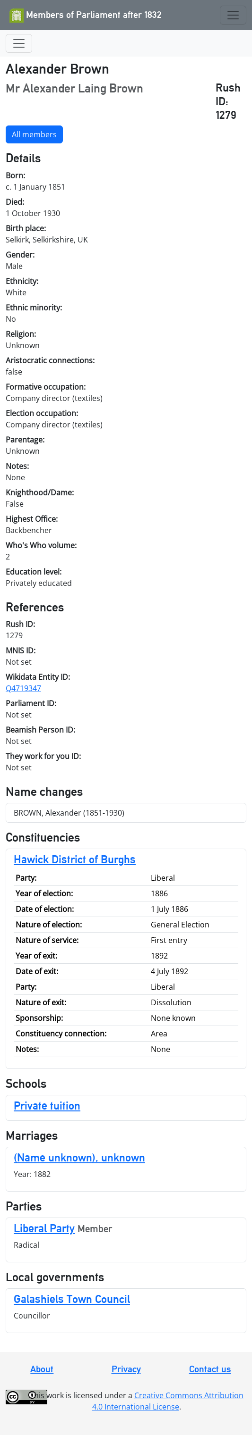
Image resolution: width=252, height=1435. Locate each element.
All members (34, 134)
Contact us (210, 1369)
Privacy (126, 1369)
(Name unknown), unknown (79, 1157)
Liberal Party (44, 1228)
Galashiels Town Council (72, 1299)
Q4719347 (23, 688)
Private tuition (47, 1105)
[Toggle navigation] (233, 15)
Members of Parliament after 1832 (85, 15)
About (41, 1369)
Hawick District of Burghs (75, 859)
